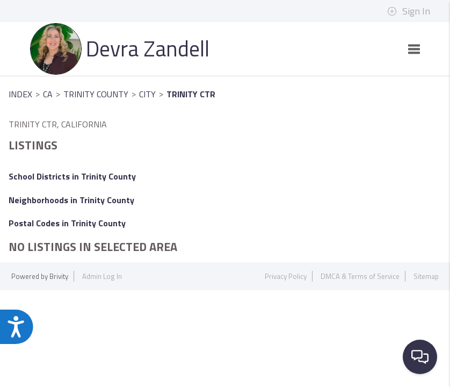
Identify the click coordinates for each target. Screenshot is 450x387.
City (147, 94)
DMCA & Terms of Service (360, 276)
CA (48, 94)
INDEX (20, 94)
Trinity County (95, 94)
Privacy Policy (286, 276)
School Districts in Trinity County (72, 176)
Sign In (408, 11)
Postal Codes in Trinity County (67, 223)
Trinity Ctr (190, 94)
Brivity (58, 276)
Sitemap (426, 276)
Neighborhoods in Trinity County (71, 200)
